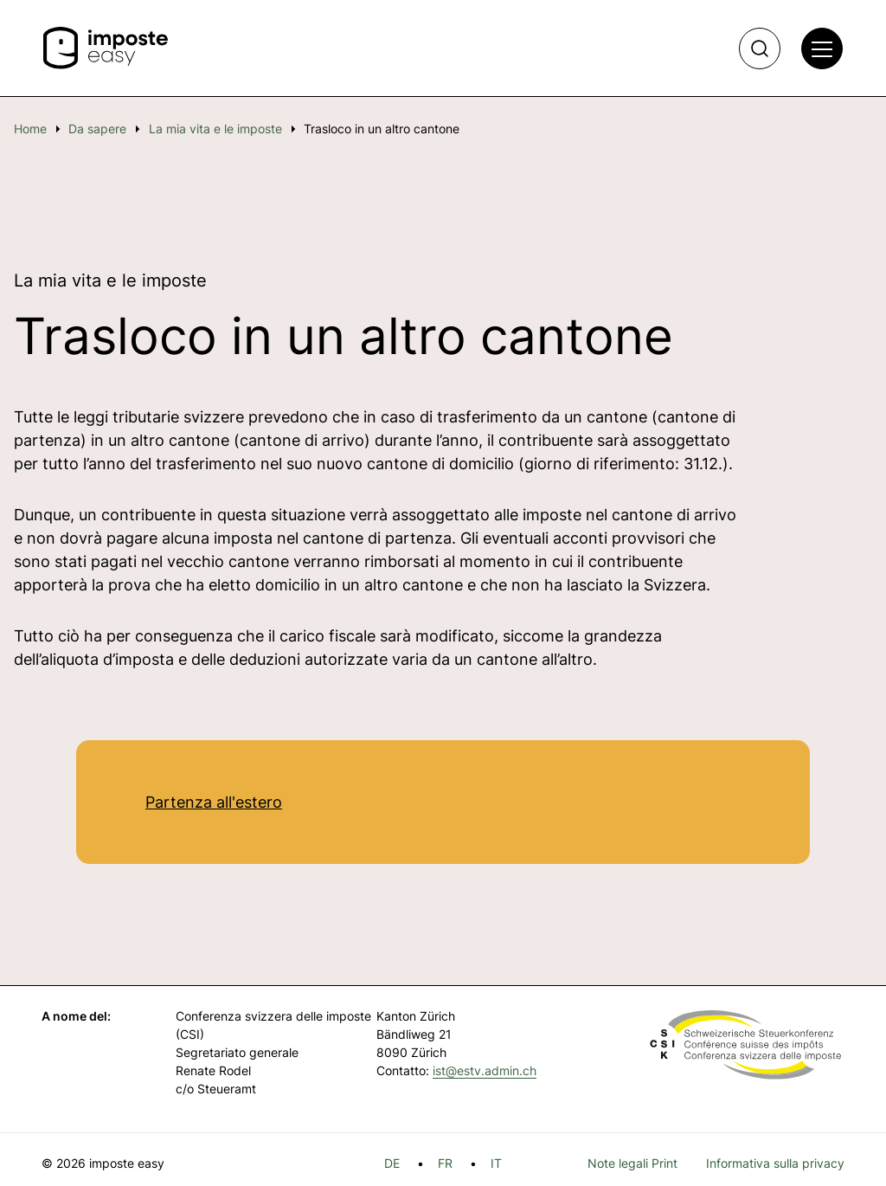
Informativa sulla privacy (775, 1163)
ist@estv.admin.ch (484, 1070)
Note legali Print (632, 1163)
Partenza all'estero (213, 802)
